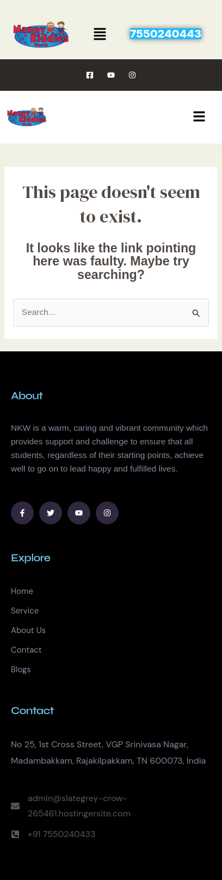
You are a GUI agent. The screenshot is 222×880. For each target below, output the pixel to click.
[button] (100, 35)
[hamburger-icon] (199, 117)
